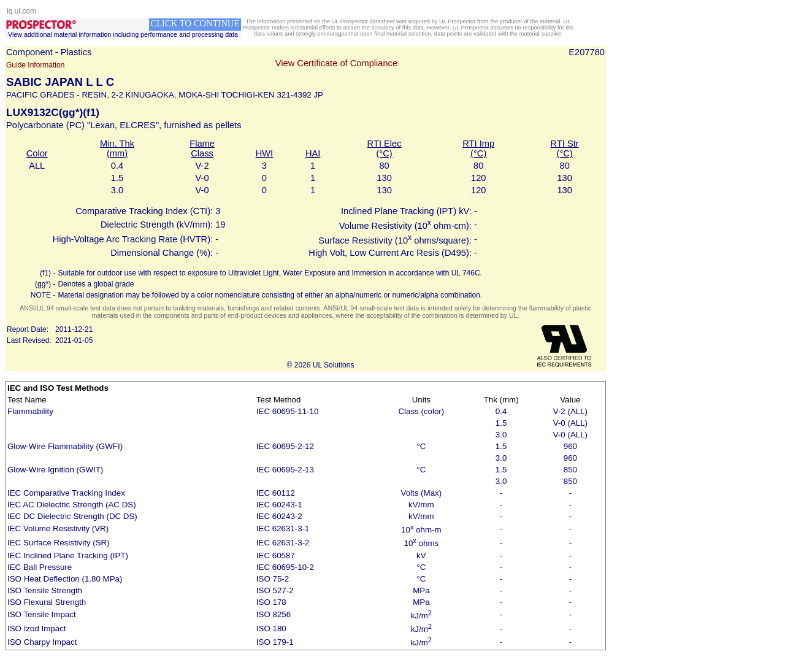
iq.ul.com (21, 11)
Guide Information (35, 65)
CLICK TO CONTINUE (194, 23)
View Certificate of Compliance (336, 63)
